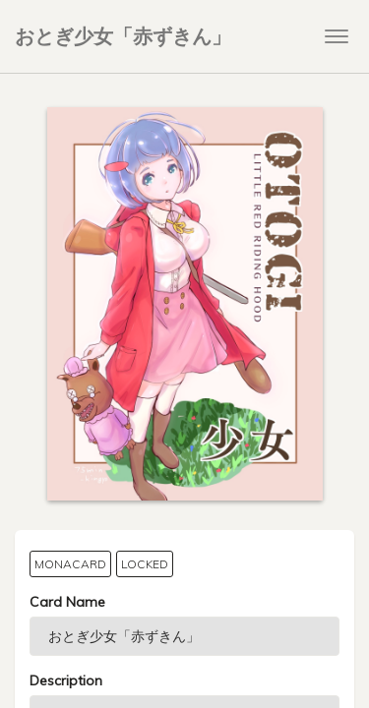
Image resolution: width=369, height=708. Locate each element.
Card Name (67, 602)
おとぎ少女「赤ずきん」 (123, 36)
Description (66, 680)
